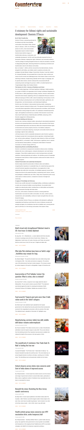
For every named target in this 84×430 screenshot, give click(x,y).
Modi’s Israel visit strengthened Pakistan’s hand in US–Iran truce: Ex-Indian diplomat (32, 229)
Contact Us (41, 26)
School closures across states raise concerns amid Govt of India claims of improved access (32, 367)
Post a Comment (22, 245)
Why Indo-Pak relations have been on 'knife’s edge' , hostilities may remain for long (32, 252)
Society (30, 211)
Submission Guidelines (32, 26)
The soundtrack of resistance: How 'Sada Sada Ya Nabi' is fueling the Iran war (32, 344)
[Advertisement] (42, 17)
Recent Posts (48, 26)
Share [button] (16, 245)
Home (16, 26)
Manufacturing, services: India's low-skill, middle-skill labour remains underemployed (32, 321)
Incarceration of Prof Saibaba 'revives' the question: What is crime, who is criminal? (30, 275)
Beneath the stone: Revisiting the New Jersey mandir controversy (31, 390)
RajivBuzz (56, 26)
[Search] (63, 3)
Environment (18, 211)
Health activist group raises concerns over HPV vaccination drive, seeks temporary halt (31, 413)
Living (26, 211)
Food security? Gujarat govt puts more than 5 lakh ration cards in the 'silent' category (32, 298)
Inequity (23, 211)
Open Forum (22, 26)
